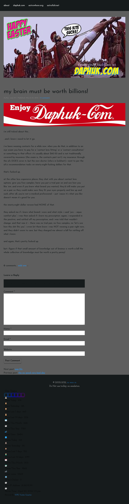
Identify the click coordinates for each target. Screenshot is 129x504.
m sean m (71, 382)
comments (45, 98)
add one (22, 265)
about (6, 5)
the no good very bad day (31, 373)
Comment (9, 291)
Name (7, 329)
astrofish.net (53, 5)
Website (8, 349)
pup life (19, 369)
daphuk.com (19, 5)
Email (7, 339)
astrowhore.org (35, 5)
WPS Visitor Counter (23, 495)
